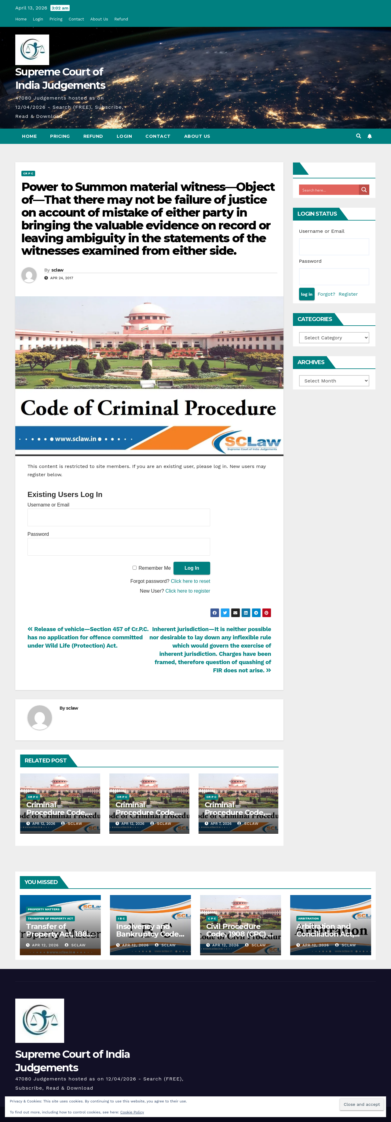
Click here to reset (190, 581)
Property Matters (44, 909)
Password (38, 534)
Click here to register (187, 591)
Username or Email (48, 504)
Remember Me (154, 568)
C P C (212, 918)
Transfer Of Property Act (50, 918)
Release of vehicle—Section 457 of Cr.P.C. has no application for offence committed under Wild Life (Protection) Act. (88, 637)
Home (21, 19)
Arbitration (308, 918)
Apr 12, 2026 (45, 945)
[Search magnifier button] (364, 190)
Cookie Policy (132, 1112)
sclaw (57, 270)
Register (348, 294)
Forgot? (326, 294)
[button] (358, 136)
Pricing (55, 19)
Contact (76, 19)
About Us (99, 19)
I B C (121, 918)
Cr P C (28, 173)
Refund (121, 19)
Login (38, 19)
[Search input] (329, 189)
